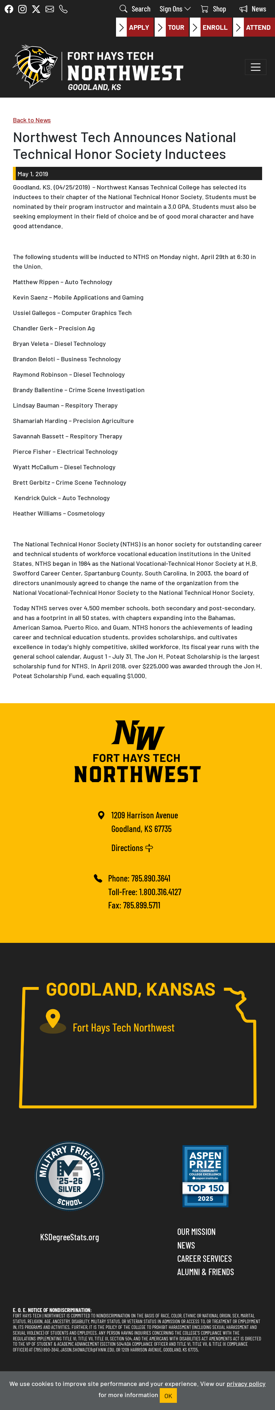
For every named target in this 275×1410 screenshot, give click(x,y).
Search (135, 8)
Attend (252, 27)
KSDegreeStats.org (69, 1236)
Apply (132, 27)
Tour (169, 27)
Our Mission (196, 1231)
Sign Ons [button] (176, 8)
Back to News (32, 119)
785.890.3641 (150, 877)
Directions (132, 847)
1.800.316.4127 (160, 891)
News (253, 8)
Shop (213, 8)
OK (168, 1395)
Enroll (209, 27)
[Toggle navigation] (255, 67)
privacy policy (246, 1383)
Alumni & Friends (205, 1271)
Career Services (204, 1258)
